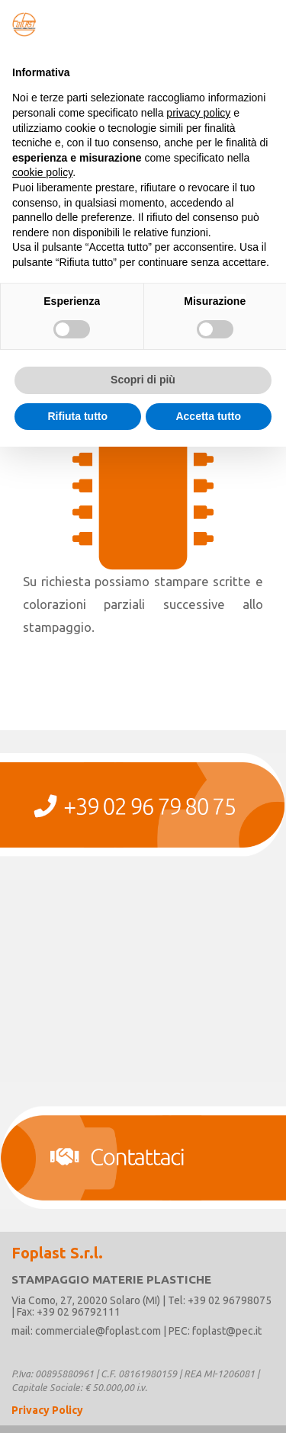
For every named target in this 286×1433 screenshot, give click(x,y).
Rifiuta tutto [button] (77, 416)
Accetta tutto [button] (208, 416)
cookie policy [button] (42, 172)
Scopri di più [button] (143, 379)
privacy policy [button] (198, 113)
